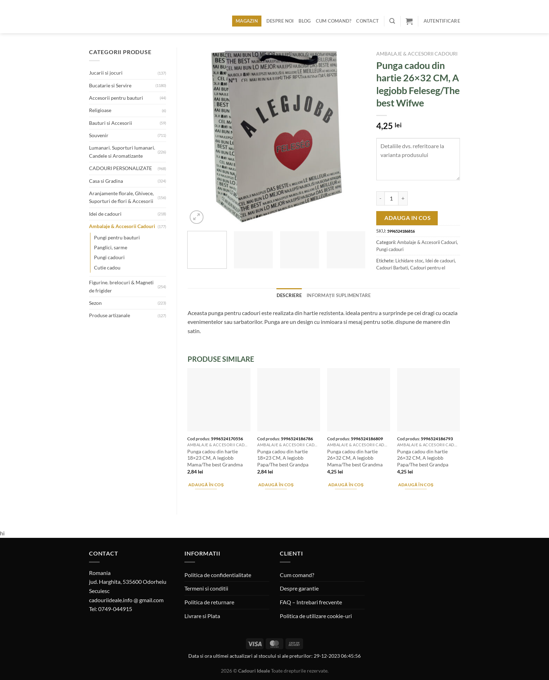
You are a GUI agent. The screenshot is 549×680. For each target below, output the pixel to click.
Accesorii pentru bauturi (116, 98)
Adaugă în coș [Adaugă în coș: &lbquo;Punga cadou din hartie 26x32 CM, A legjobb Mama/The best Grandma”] (346, 484)
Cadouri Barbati (392, 268)
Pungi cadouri (109, 257)
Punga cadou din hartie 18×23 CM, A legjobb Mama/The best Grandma (215, 457)
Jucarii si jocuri (106, 73)
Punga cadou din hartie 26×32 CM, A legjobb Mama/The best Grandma (355, 457)
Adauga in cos (407, 218)
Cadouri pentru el (427, 268)
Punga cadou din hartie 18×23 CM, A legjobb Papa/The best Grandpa (282, 457)
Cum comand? (334, 21)
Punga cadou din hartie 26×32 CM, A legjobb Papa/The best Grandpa (422, 457)
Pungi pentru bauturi (117, 237)
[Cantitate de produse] (391, 198)
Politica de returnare (209, 602)
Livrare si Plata (202, 615)
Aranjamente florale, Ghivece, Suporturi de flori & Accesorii (121, 197)
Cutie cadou (107, 268)
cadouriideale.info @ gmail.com (126, 600)
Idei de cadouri (105, 214)
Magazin (247, 21)
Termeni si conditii (206, 588)
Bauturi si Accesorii (110, 123)
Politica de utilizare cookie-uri (316, 615)
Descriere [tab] (289, 295)
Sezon (95, 303)
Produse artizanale (109, 315)
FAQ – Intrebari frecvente (311, 602)
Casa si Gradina (106, 181)
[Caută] (392, 21)
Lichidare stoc (409, 260)
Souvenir (98, 135)
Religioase (100, 110)
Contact (367, 21)
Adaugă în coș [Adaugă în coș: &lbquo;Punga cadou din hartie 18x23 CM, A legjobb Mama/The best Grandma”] (206, 484)
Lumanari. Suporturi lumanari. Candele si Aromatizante (122, 151)
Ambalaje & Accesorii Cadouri (122, 226)
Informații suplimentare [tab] (339, 295)
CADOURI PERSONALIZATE (120, 168)
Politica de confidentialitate (217, 574)
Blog (305, 21)
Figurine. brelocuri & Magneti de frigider (121, 286)
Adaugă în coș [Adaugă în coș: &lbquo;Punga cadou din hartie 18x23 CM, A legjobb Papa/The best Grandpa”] (276, 484)
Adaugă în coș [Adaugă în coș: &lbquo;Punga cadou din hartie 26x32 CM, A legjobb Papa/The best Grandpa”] (416, 484)
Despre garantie (299, 588)
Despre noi (280, 21)
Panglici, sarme (110, 247)
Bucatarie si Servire (110, 85)
